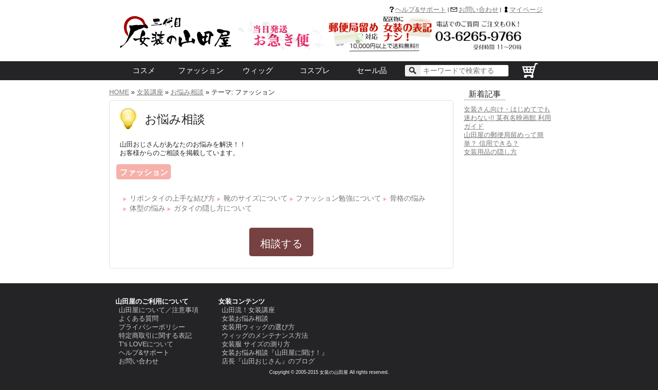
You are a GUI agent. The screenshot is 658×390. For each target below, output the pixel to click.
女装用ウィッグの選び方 (258, 327)
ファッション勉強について (338, 198)
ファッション (201, 70)
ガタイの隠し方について (213, 208)
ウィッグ (258, 70)
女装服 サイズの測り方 (256, 344)
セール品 (372, 70)
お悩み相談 (187, 92)
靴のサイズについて (256, 198)
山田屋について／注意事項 (158, 310)
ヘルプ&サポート (420, 9)
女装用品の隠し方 (490, 152)
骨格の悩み (407, 198)
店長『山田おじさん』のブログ (268, 361)
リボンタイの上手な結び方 (172, 198)
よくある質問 (139, 318)
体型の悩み (147, 208)
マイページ (526, 9)
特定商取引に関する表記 (155, 335)
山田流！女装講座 (248, 310)
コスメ (143, 70)
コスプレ (315, 70)
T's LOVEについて (146, 344)
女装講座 (150, 92)
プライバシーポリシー (152, 327)
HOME (119, 92)
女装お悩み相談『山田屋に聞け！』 (275, 352)
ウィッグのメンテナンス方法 (265, 335)
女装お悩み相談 (245, 318)
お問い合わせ (478, 9)
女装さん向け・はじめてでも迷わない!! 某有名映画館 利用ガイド (507, 117)
